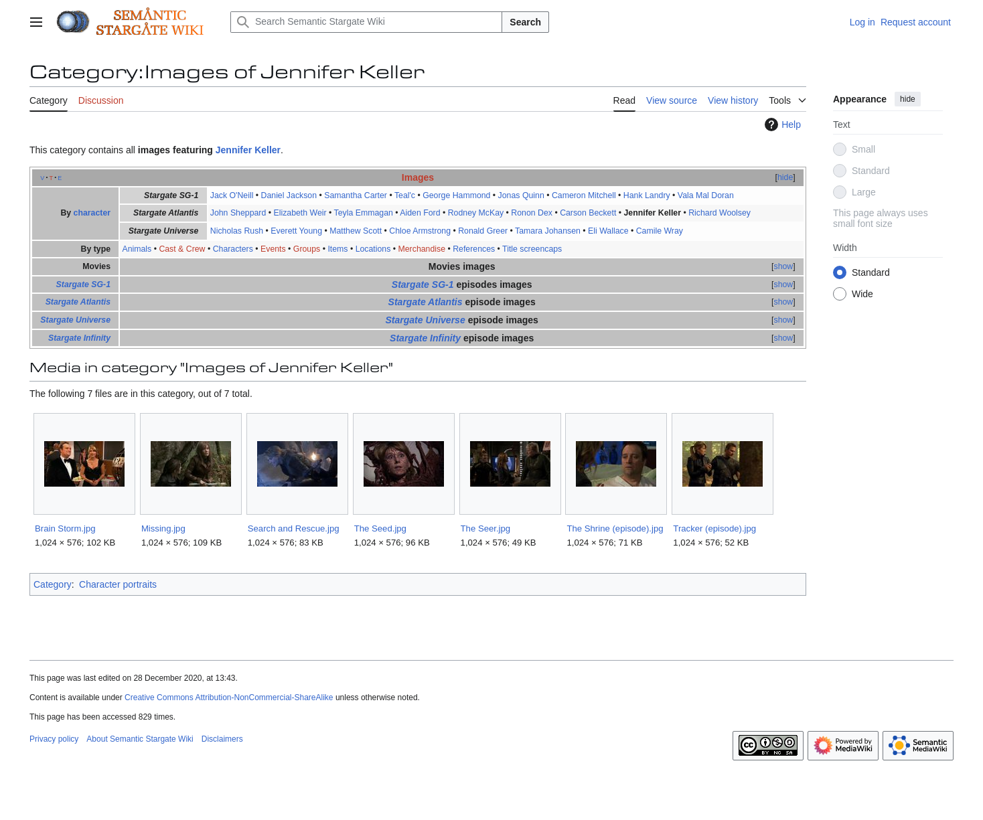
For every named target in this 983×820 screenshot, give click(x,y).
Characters (233, 249)
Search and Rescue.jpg (293, 528)
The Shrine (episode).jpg (614, 528)
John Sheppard (238, 213)
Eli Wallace (608, 231)
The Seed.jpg (380, 528)
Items (337, 249)
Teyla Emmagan (363, 213)
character (92, 213)
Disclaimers (222, 739)
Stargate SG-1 (83, 284)
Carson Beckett (588, 213)
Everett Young (296, 231)
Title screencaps (532, 249)
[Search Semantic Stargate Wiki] (366, 22)
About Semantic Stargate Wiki (139, 739)
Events (273, 249)
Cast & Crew (182, 249)
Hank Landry (646, 195)
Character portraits (118, 584)
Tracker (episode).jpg (714, 528)
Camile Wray (659, 231)
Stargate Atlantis (78, 302)
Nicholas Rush (236, 231)
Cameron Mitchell (584, 195)
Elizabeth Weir (299, 213)
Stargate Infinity (79, 338)
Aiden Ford (420, 213)
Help (781, 124)
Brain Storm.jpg (65, 528)
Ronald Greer (483, 231)
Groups (306, 249)
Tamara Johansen (548, 231)
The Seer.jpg (486, 528)
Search (525, 22)
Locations (373, 249)
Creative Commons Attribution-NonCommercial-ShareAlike (229, 697)
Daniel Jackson (289, 195)
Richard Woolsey (719, 213)
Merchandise (422, 249)
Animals (136, 249)
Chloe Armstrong (420, 231)
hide (907, 99)
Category (52, 584)
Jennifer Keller (248, 150)
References (474, 249)
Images (418, 177)
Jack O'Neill (232, 195)
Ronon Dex (531, 213)
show (783, 266)
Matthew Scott (355, 231)
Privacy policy (53, 739)
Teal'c (404, 195)
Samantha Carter (355, 195)
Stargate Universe (75, 320)
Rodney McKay (476, 213)
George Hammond (456, 195)
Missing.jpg (163, 528)
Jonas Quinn (521, 195)
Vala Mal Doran (706, 195)
